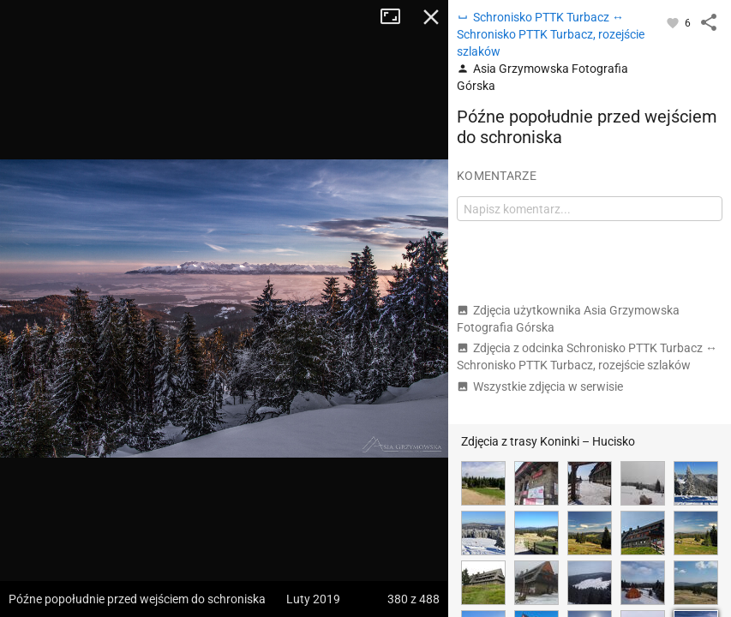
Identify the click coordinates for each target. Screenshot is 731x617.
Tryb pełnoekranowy (397, 17)
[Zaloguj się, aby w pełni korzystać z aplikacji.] (674, 22)
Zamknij (431, 17)
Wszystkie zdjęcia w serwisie (540, 386)
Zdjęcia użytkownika (568, 318)
